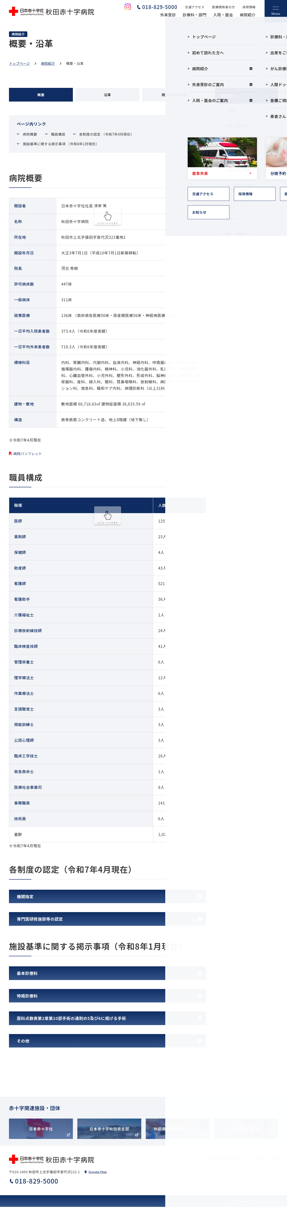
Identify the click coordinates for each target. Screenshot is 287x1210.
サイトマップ (254, 1161)
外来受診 (168, 14)
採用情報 (249, 7)
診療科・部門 (195, 14)
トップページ (19, 63)
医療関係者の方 (223, 7)
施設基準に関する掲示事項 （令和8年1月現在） (66, 146)
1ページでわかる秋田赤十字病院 (238, 187)
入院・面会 (223, 14)
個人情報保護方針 (223, 1161)
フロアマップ (236, 204)
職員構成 (64, 136)
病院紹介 (248, 14)
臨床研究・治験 (237, 170)
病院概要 (32, 136)
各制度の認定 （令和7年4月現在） (117, 136)
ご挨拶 (231, 110)
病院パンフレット (29, 456)
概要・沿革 (234, 140)
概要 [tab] (41, 95)
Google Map (98, 1175)
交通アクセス (194, 7)
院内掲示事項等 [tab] (174, 95)
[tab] (107, 899)
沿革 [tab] (107, 95)
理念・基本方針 (237, 125)
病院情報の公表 (237, 155)
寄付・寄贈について (241, 234)
